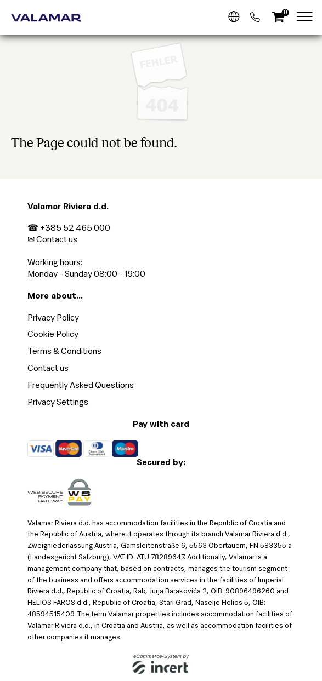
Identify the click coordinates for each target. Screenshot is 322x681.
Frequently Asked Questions (80, 385)
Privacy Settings (57, 402)
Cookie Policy (52, 334)
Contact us (56, 239)
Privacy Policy (53, 317)
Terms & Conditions (64, 351)
